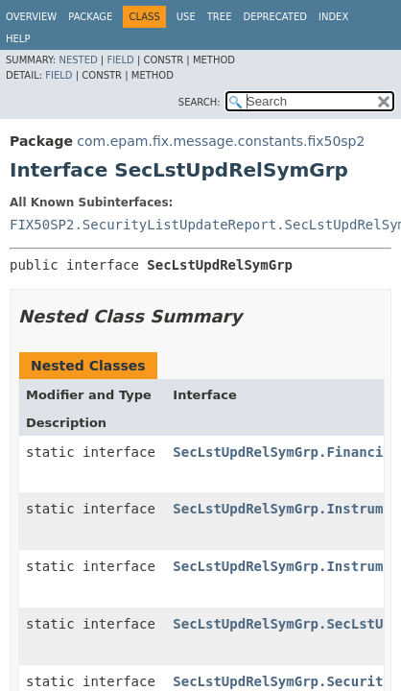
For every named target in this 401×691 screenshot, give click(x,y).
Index (333, 17)
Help (18, 39)
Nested (78, 60)
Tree (219, 17)
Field (119, 60)
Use (186, 17)
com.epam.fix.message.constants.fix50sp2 (221, 141)
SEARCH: (199, 102)
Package (90, 17)
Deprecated (275, 17)
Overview (31, 17)
